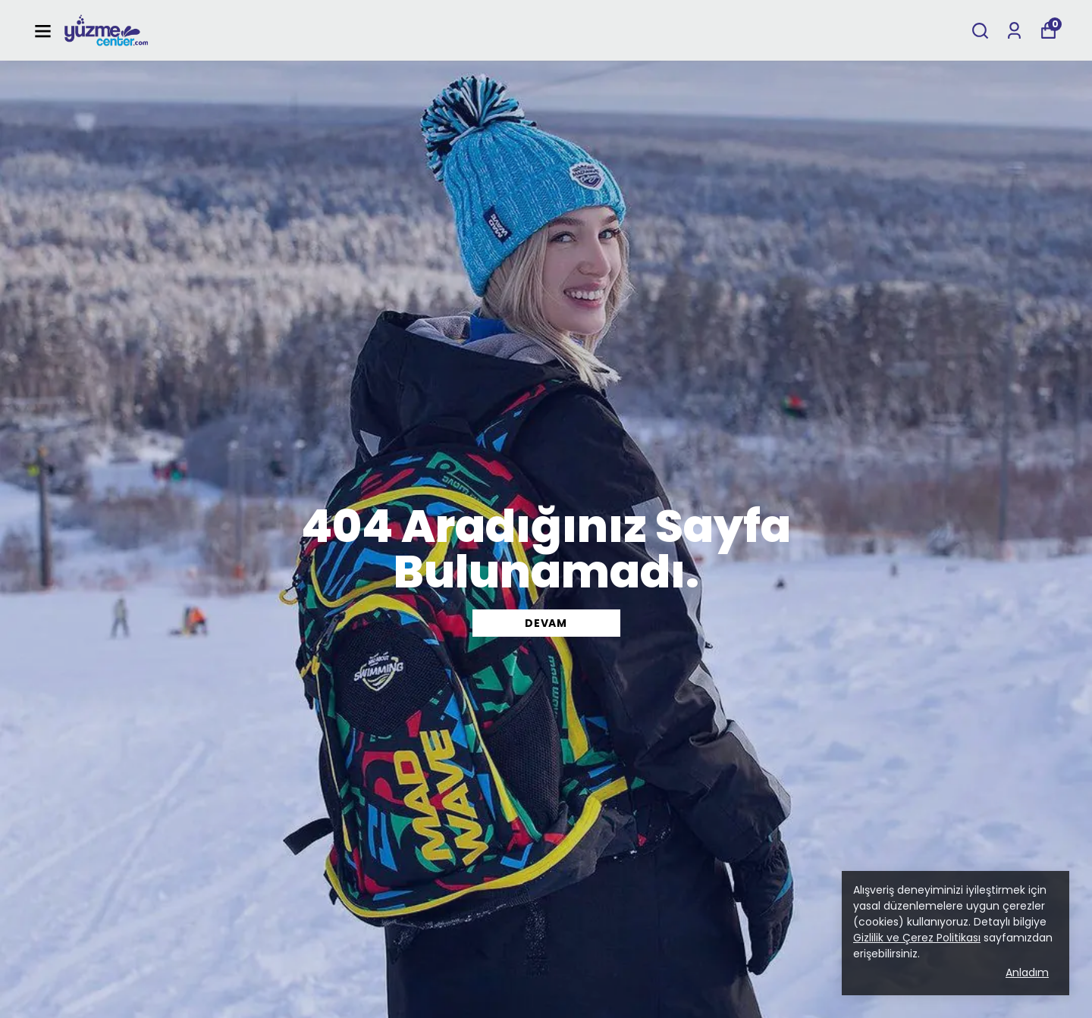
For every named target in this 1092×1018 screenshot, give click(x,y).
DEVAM (546, 623)
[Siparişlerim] (1014, 30)
